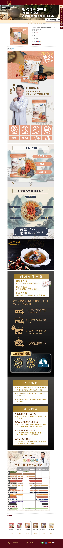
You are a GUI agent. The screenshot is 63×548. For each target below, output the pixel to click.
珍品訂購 (31, 23)
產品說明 (13, 48)
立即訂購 (39, 44)
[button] (26, 4)
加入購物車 (34, 44)
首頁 (28, 23)
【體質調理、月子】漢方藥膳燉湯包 (37, 23)
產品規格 (9, 48)
